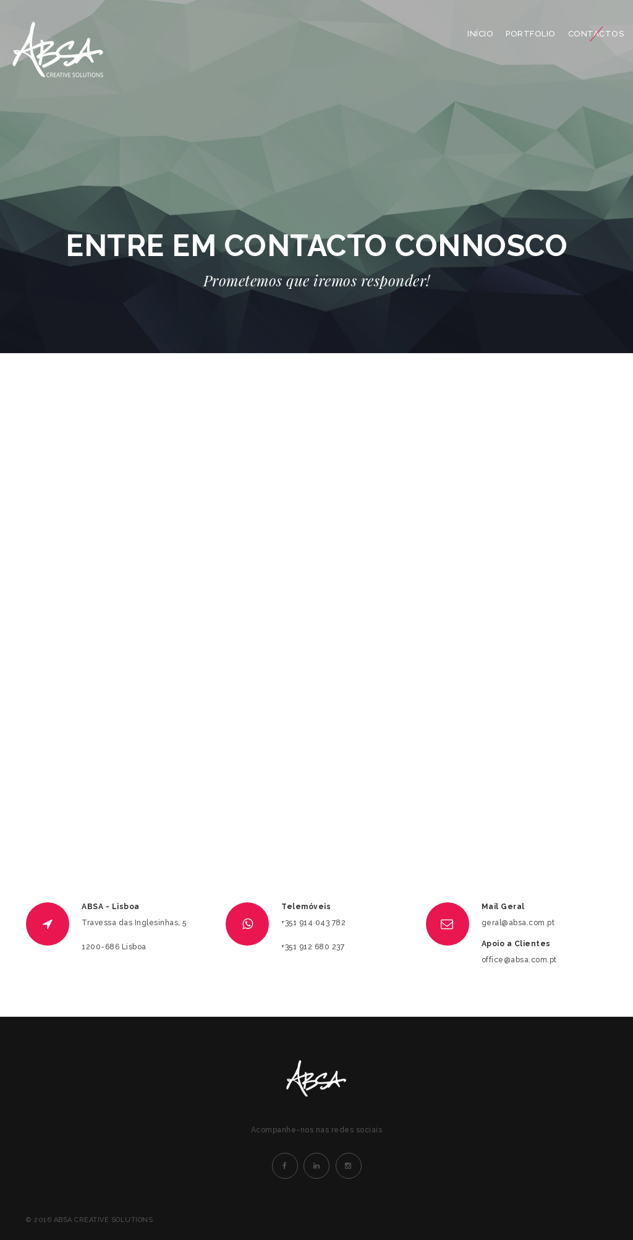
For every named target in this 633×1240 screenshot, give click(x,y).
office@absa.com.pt (519, 960)
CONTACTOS (596, 33)
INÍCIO (480, 33)
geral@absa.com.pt (518, 922)
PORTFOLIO (531, 33)
